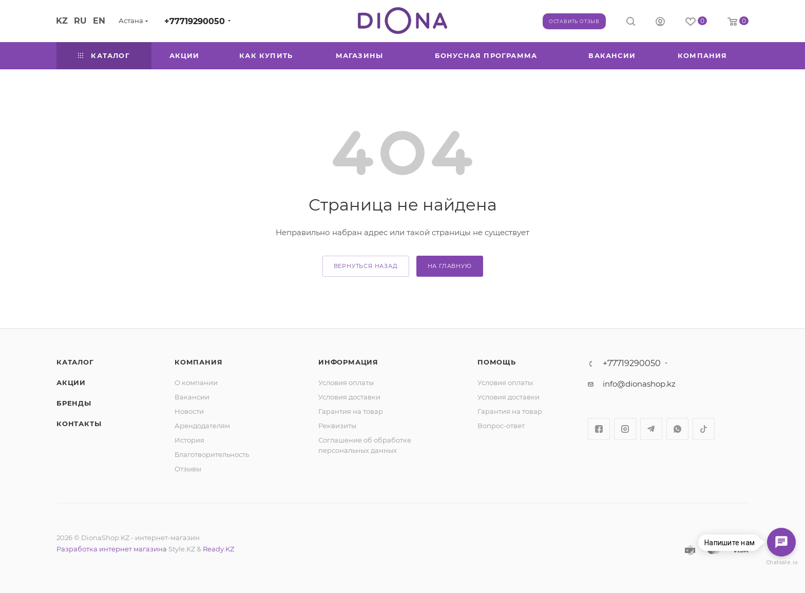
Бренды (73, 403)
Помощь (496, 362)
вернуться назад (366, 266)
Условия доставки (349, 397)
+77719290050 (194, 21)
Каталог (75, 362)
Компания (198, 362)
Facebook (599, 429)
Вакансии (192, 397)
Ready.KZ (218, 549)
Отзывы (188, 469)
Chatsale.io (781, 562)
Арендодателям (202, 426)
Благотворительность (212, 454)
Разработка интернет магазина (111, 549)
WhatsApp (677, 429)
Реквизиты (337, 426)
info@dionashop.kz (639, 384)
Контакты (78, 423)
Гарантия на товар (350, 411)
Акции (71, 382)
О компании (196, 382)
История (189, 440)
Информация (348, 362)
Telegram (651, 429)
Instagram (625, 429)
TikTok (704, 429)
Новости (189, 411)
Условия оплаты (346, 382)
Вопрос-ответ (501, 426)
